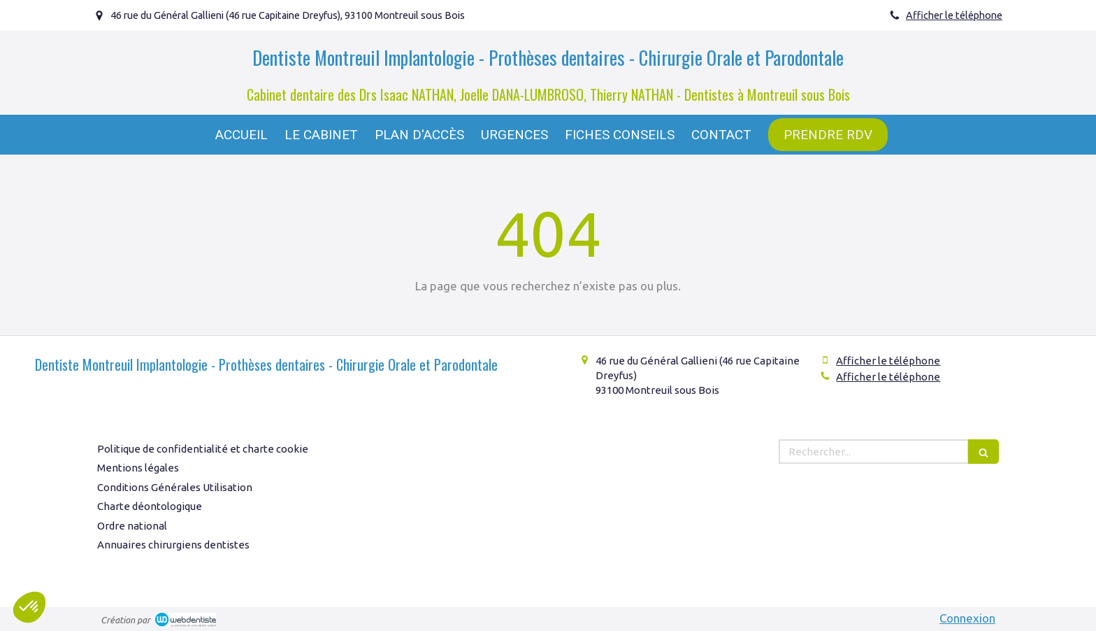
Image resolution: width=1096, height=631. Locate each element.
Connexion (967, 618)
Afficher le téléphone (954, 15)
